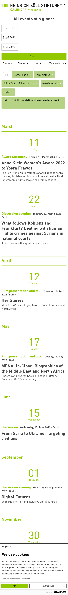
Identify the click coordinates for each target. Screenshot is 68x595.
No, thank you (48, 586)
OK (14, 586)
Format (6, 63)
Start (6, 37)
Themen (22, 63)
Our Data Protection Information (15, 579)
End (5, 47)
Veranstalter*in (56, 63)
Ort (38, 63)
